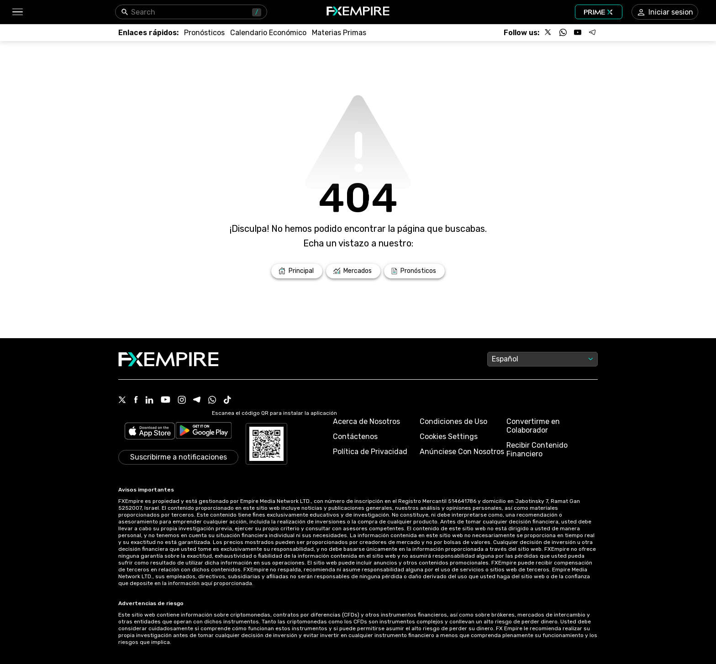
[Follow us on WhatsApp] (563, 32)
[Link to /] (296, 271)
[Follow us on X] (548, 32)
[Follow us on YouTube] (577, 32)
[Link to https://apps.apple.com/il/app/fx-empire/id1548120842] (150, 432)
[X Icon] (122, 400)
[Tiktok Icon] (227, 401)
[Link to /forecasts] (204, 32)
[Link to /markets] (353, 271)
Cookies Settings (449, 436)
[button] (17, 12)
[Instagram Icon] (182, 401)
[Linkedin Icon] (149, 401)
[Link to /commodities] (339, 32)
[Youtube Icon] (165, 400)
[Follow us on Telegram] (592, 32)
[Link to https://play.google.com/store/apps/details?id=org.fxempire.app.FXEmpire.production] (203, 432)
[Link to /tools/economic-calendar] (268, 32)
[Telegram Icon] (197, 401)
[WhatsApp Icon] (212, 401)
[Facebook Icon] (136, 400)
